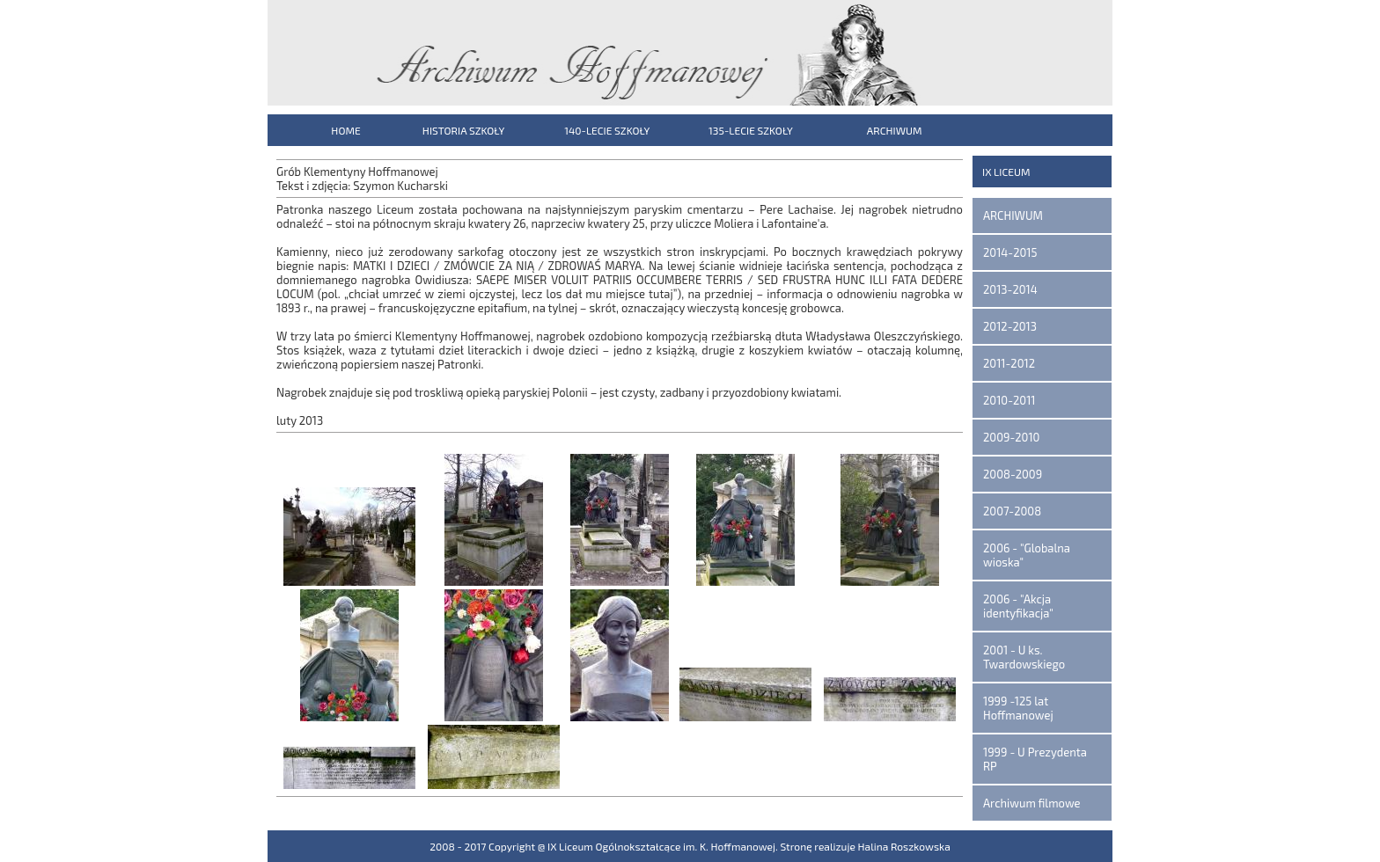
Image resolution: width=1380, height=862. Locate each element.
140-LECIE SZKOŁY (607, 130)
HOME (345, 130)
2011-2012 (1009, 363)
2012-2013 (1010, 326)
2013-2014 (1010, 289)
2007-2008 (1012, 511)
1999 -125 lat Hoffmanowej (1018, 708)
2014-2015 (1010, 252)
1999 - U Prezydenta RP (1035, 759)
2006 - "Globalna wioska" (1026, 555)
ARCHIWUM (894, 130)
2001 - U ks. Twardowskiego (1024, 657)
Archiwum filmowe (1032, 803)
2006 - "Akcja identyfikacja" (1018, 606)
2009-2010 (1011, 437)
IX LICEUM (1006, 171)
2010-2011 (1009, 400)
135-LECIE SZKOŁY (750, 130)
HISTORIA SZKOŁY (463, 130)
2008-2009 (1012, 474)
